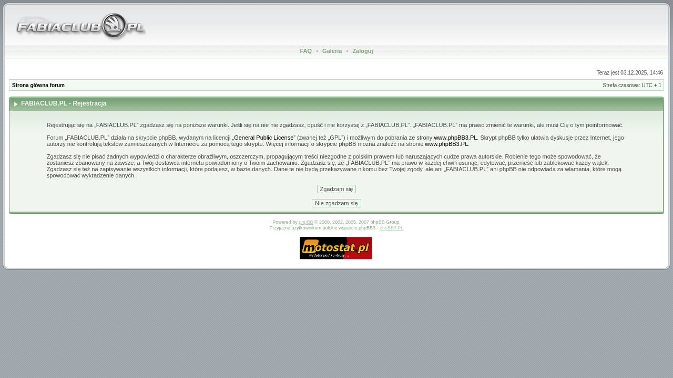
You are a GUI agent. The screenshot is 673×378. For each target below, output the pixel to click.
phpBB (306, 222)
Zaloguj (362, 51)
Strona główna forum (38, 85)
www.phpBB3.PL (455, 137)
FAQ (306, 51)
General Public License (263, 137)
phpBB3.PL (392, 227)
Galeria (332, 51)
